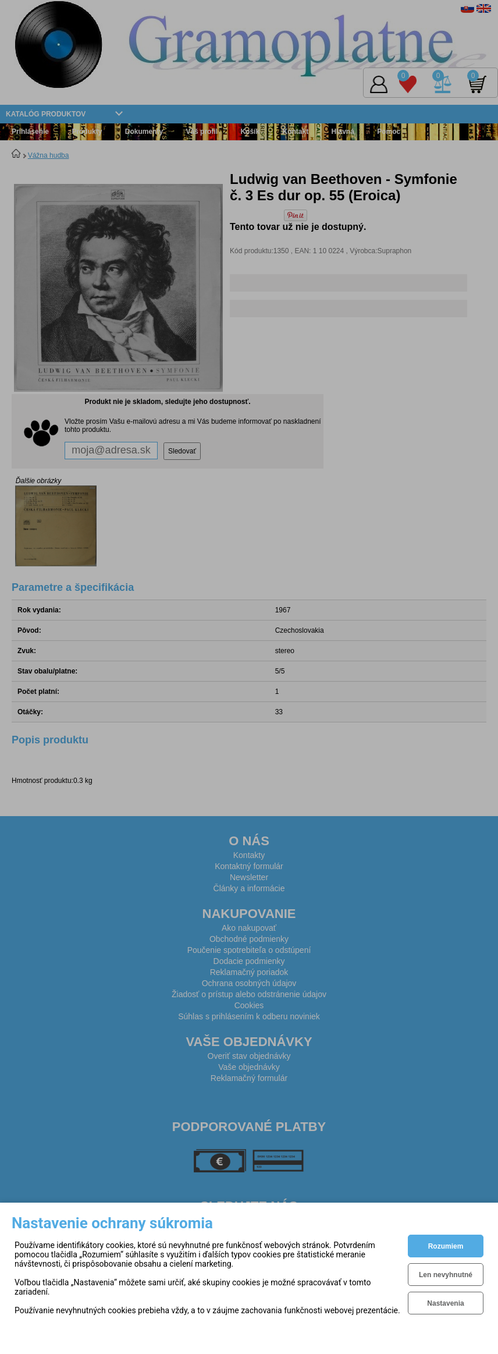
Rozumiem (446, 1246)
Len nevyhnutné (445, 1275)
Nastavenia (445, 1303)
